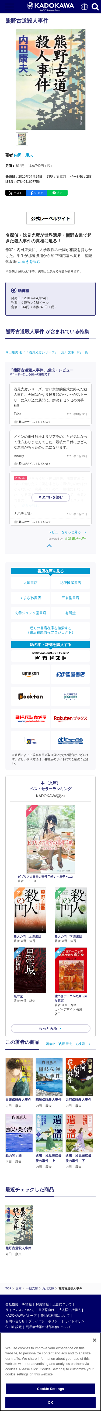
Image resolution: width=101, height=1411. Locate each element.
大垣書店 (30, 583)
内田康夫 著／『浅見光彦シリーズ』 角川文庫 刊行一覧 (46, 352)
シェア (38, 192)
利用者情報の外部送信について (48, 1327)
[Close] (94, 1340)
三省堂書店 (70, 598)
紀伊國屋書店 (70, 583)
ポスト (17, 192)
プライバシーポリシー (45, 1321)
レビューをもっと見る (64, 532)
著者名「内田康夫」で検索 (65, 1044)
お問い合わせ (15, 1321)
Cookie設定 (13, 1327)
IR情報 (27, 1304)
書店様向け (46, 1310)
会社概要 (11, 1304)
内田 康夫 (23, 155)
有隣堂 (70, 613)
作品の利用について (55, 1315)
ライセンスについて (19, 1310)
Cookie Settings (50, 1389)
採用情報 (42, 1304)
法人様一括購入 (69, 1310)
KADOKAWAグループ (21, 1315)
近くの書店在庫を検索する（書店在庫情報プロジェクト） (50, 630)
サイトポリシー (76, 1321)
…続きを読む (29, 261)
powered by (67, 538)
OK (50, 1402)
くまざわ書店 (30, 598)
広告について (62, 1304)
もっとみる (48, 1028)
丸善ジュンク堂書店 (30, 613)
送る (59, 192)
